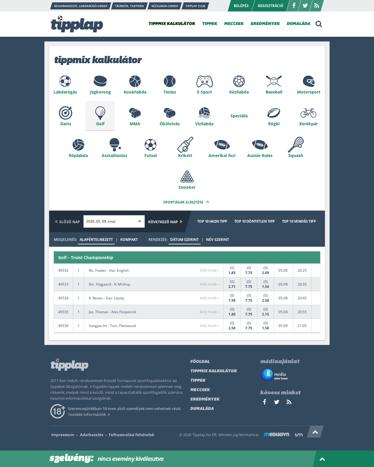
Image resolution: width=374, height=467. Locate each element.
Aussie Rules (260, 155)
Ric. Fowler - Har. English (109, 270)
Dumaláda (202, 409)
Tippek (197, 380)
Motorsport (308, 92)
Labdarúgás (65, 92)
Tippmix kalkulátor (213, 371)
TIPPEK (209, 24)
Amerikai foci (222, 155)
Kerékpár (308, 123)
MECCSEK (233, 24)
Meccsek (200, 390)
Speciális (239, 116)
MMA (135, 123)
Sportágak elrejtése (187, 202)
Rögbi (274, 123)
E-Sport (204, 92)
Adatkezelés (91, 434)
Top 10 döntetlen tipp (254, 221)
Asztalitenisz (114, 155)
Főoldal (200, 362)
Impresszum (62, 434)
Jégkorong (100, 92)
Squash (295, 155)
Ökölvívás (170, 123)
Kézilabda (239, 92)
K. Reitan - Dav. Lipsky (106, 298)
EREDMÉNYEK (265, 24)
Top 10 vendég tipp (299, 221)
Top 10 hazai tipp (212, 221)
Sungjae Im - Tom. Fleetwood (112, 325)
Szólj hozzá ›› (209, 270)
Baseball (274, 92)
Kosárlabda (135, 92)
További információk (90, 414)
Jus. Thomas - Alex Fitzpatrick (112, 311)
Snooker (187, 187)
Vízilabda (204, 123)
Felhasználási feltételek (131, 434)
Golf (100, 123)
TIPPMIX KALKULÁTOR (171, 24)
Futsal (150, 155)
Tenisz (169, 92)
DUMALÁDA (298, 24)
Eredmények (204, 399)
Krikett (185, 155)
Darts (65, 123)
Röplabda (78, 155)
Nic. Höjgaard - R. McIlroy (109, 284)
